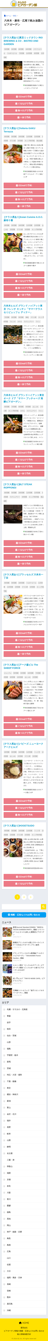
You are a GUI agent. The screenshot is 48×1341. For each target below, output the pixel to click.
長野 (9, 1127)
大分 (9, 1271)
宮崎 (9, 1291)
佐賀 (9, 1265)
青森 (9, 1016)
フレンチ (13, 321)
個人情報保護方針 (24, 1334)
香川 (9, 1199)
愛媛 (9, 1206)
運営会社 (24, 1328)
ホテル (20, 321)
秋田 (9, 1029)
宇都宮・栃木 (12, 1055)
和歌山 (9, 1166)
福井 (9, 1121)
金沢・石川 (11, 1114)
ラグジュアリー (29, 321)
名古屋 (9, 1153)
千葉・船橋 (11, 1081)
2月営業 (12, 229)
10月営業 (28, 49)
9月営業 (13, 49)
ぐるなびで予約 (24, 103)
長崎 (9, 1284)
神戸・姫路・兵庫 (14, 1232)
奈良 (9, 1186)
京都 (9, 1180)
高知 (9, 1219)
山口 (9, 1258)
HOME (24, 1322)
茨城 (9, 1068)
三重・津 (10, 1160)
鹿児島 (9, 1304)
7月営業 (21, 53)
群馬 (9, 1062)
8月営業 (36, 53)
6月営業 (21, 49)
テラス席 (13, 141)
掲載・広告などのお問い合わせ (24, 915)
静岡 (9, 1147)
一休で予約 (24, 117)
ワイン (38, 321)
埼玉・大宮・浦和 (14, 1075)
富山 (9, 1108)
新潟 (9, 1101)
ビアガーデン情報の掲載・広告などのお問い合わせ (24, 1331)
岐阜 (9, 1134)
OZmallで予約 (24, 96)
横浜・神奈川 (12, 1094)
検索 (43, 906)
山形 (9, 1042)
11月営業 (29, 53)
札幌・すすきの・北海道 (17, 1009)
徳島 (9, 1212)
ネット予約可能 (30, 141)
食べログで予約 (24, 110)
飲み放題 (39, 141)
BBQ (27, 317)
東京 (14, 16)
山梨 (9, 1140)
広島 (9, 1251)
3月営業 (20, 141)
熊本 (9, 1297)
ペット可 (37, 752)
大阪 (9, 1193)
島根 (9, 1245)
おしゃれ (35, 407)
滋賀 (9, 1173)
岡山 (9, 1225)
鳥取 (9, 1238)
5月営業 (6, 49)
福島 (9, 1049)
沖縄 (9, 1310)
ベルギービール (12, 53)
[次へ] (30, 897)
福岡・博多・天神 (14, 1278)
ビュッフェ (7, 673)
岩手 (9, 1023)
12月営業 (37, 136)
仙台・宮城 (11, 1036)
